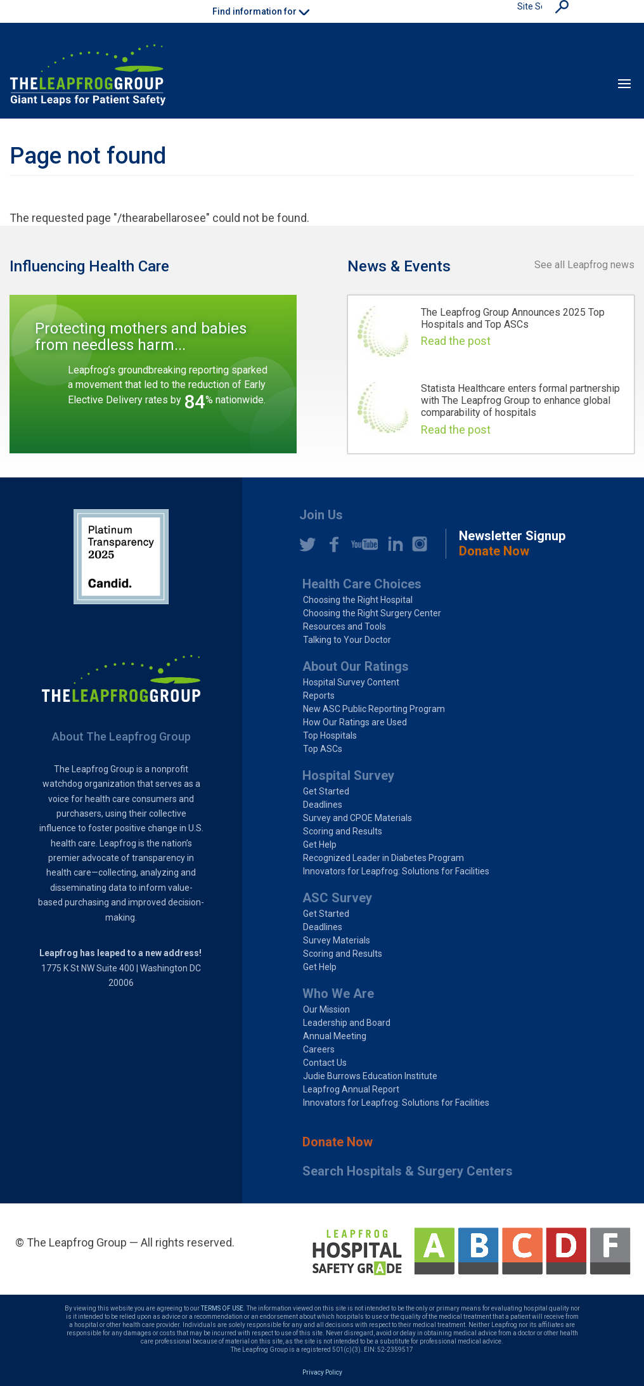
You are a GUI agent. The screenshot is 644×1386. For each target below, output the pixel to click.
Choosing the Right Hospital (358, 600)
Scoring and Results (342, 831)
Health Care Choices (362, 584)
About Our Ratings (355, 666)
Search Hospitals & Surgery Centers (407, 1171)
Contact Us (325, 1063)
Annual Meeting (334, 1036)
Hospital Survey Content (351, 682)
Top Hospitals (330, 735)
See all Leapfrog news (584, 265)
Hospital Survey (348, 775)
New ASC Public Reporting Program (374, 709)
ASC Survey (337, 897)
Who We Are (338, 993)
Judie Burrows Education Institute (370, 1076)
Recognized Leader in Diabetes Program (383, 858)
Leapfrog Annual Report (351, 1089)
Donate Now (337, 1142)
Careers (319, 1049)
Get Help (320, 844)
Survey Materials (336, 940)
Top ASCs (322, 749)
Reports (319, 695)
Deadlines (322, 805)
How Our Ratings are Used (355, 722)
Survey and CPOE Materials (357, 818)
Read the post (456, 340)
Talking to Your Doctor (347, 640)
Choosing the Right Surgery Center (372, 613)
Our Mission (326, 1009)
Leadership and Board (346, 1023)
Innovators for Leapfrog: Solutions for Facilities (396, 871)
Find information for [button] (260, 11)
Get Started (326, 791)
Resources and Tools (344, 626)
